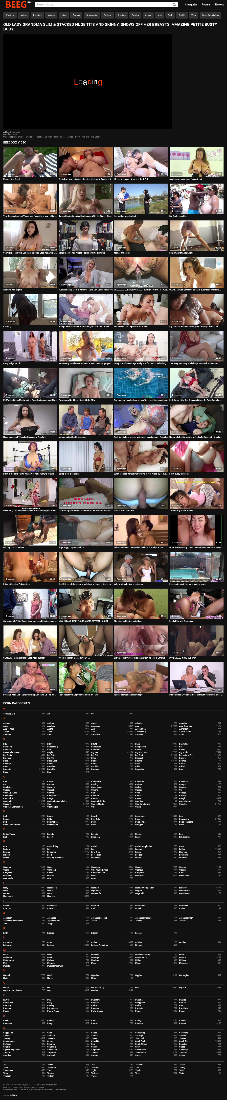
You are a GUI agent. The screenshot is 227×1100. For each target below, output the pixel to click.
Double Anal (140, 822)
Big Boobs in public (177, 216)
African (50, 723)
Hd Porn (13, 1095)
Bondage (7, 764)
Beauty (182, 749)
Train (181, 1073)
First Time (95, 852)
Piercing (7, 1005)
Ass (93, 732)
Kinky (5, 933)
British (182, 766)
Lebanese (7, 945)
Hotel (49, 893)
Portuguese (52, 1008)
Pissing (50, 1005)
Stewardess (140, 1050)
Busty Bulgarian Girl (12, 363)
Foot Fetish (96, 855)
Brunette (7, 769)
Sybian (148, 15)
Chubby (6, 790)
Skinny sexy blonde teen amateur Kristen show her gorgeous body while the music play (86, 363)
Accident (7, 723)
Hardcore (183, 888)
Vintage (51, 15)
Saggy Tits (18, 137)
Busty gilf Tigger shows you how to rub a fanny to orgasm (28, 474)
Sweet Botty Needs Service (181, 510)
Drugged (139, 825)
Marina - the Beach (11, 179)
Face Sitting (52, 846)
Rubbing (139, 1023)
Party (49, 1003)
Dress (93, 825)
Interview (7, 908)
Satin (49, 1033)
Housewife (96, 893)
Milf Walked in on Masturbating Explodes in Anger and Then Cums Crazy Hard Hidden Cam (30, 400)
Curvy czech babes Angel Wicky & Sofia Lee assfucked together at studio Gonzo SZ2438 (141, 363)
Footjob (138, 855)
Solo (93, 1044)
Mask (49, 957)
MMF (49, 955)
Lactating (7, 942)
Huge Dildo (140, 893)
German (76, 15)
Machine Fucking (143, 955)
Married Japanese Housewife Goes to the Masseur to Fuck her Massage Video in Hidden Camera (86, 510)
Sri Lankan (52, 1050)
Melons (50, 960)
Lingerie (139, 945)
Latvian (138, 942)
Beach (138, 749)
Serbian (94, 1035)
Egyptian (95, 834)
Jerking (138, 921)
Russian (182, 1023)
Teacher (139, 1065)
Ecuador (51, 834)
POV (49, 1000)
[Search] (174, 5)
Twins (94, 1076)
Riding (138, 1020)
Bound (6, 766)
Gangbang (95, 867)
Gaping (138, 867)
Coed (137, 793)
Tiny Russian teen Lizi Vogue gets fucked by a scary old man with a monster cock (30, 216)
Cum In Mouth (97, 804)
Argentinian (140, 729)
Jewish (182, 921)
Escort (50, 837)
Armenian (183, 729)
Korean (138, 933)
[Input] (106, 4)
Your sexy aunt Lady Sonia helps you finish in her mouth (194, 363)
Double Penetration (11, 825)
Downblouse (52, 825)
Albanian (139, 723)
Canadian (183, 781)
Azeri (181, 734)
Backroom (7, 747)
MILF (5, 955)
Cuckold (7, 804)
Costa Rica (8, 798)
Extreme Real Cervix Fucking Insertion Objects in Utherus (139, 658)
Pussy (182, 1011)
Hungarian (8, 896)
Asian (49, 732)
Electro (138, 834)
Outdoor (95, 990)
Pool (181, 1005)
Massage (95, 957)
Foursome (183, 855)
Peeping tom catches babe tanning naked (187, 584)
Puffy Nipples (97, 1011)
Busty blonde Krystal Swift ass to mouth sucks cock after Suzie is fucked (196, 695)
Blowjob (138, 761)
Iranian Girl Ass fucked (124, 510)
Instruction (140, 906)
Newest (219, 4)
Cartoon (50, 784)
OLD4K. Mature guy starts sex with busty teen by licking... (195, 290)
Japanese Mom (186, 918)
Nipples (138, 975)
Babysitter (183, 744)
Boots (93, 764)
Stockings (30, 137)
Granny (50, 875)
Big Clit (182, 15)
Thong (182, 1067)
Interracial (183, 906)
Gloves (50, 873)
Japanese (51, 918)
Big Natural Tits (186, 755)
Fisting (138, 852)
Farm (181, 846)
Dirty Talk (95, 819)
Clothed (50, 793)
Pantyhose (8, 1003)
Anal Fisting (8, 729)
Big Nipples (8, 758)
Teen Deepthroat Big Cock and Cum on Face (78, 695)
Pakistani (37, 15)
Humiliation (184, 893)
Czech (138, 807)
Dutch (182, 825)
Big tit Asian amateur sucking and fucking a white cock (193, 326)
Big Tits (85, 137)
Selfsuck (51, 1035)
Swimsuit (51, 1055)
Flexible (6, 855)
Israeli (138, 908)
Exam (137, 837)
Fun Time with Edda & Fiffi (181, 253)
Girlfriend (51, 870)
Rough (50, 1023)
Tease (182, 1065)
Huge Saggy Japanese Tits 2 (71, 547)
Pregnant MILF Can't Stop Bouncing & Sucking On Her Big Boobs (30, 695)
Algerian (183, 723)
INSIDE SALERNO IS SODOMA (182, 658)
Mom (93, 963)
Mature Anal (8, 960)
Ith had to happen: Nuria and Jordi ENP (131, 179)
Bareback (7, 749)
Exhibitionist (184, 837)
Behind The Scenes (11, 752)
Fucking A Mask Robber (13, 547)
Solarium (51, 1044)
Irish (160, 15)
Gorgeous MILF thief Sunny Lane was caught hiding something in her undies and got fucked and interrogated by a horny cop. (30, 621)
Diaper (6, 819)
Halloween (52, 888)
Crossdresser (185, 801)
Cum (49, 804)
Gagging (7, 867)
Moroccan (183, 963)
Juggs (50, 923)
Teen (193, 15)
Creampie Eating (98, 801)
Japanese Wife (53, 921)
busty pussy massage (179, 474)
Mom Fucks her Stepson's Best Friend (130, 326)
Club (93, 793)
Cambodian (96, 781)
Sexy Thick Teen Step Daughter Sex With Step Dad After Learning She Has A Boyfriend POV (30, 253)
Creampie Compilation (57, 801)
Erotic (5, 837)
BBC (5, 744)
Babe (137, 744)
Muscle (6, 966)
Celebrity (7, 787)
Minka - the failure (122, 253)
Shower (182, 1038)
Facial (94, 846)
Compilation (52, 795)
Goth (181, 873)
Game (49, 867)
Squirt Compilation (210, 15)
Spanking (51, 1047)
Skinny (50, 1041)
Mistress (51, 963)
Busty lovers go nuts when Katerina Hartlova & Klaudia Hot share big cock (86, 179)
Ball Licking (52, 747)
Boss (137, 764)
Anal (137, 726)
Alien (5, 726)
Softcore (7, 1044)
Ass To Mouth (185, 732)
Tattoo (50, 1065)
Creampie (7, 801)
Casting (94, 784)
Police (94, 1005)
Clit (180, 790)
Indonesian (52, 906)
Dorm (93, 822)
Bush (170, 15)
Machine (95, 955)
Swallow (183, 1052)
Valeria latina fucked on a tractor (128, 584)
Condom (95, 795)
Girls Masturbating (99, 870)
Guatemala (8, 878)
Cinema (94, 790)
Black (5, 761)
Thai (137, 1067)
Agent (94, 723)
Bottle (182, 764)
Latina (64, 15)
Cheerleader (96, 787)
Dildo (49, 819)
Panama (139, 1000)
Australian (95, 734)
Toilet (181, 1070)
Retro (93, 1020)
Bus (181, 769)
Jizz (5, 923)
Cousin (138, 798)
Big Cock (139, 755)
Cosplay (135, 15)
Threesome (8, 1070)
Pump (138, 1011)
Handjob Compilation (144, 888)
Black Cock (52, 761)
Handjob (95, 888)
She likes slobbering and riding (127, 621)
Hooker (6, 893)
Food (49, 855)
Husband (51, 896)
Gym (49, 878)
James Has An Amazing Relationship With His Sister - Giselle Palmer (86, 216)
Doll (5, 822)
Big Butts (51, 755)
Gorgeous (139, 873)
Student (94, 1052)
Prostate (139, 1008)
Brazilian (95, 766)
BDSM (94, 744)
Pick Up (182, 1003)
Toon (5, 1073)
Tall (4, 1065)
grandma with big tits (12, 290)
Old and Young (97, 987)
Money (138, 963)
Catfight (138, 784)
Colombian (8, 795)
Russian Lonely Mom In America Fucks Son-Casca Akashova (86, 290)
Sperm (94, 1047)
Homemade (59, 137)
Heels (5, 890)
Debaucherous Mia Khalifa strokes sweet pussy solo (82, 253)
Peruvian (95, 1003)
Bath (49, 749)
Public (6, 1011)
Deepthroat (140, 816)
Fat (48, 849)
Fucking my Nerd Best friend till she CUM (77, 400)
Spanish (6, 1047)
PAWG (6, 1000)
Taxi (93, 1065)
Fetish (182, 849)
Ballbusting (96, 747)
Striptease (51, 1052)
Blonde (94, 761)
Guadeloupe (184, 875)
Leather (182, 942)
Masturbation (141, 957)
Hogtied (138, 890)
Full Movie (95, 858)
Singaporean (9, 1041)
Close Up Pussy (10, 793)
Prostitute (183, 1008)
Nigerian (95, 975)
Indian (6, 906)
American (95, 726)
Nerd (49, 975)
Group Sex (140, 875)
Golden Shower (98, 873)
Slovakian (95, 1041)
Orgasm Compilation (12, 990)
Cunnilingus (52, 807)
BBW (49, 744)
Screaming (140, 1033)
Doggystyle (184, 819)
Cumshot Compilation (13, 807)
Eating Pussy (9, 834)
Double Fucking (186, 822)
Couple (94, 798)
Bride (137, 766)
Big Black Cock (142, 752)
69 (92, 714)
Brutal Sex (51, 769)
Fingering (51, 852)
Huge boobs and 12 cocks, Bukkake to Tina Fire (24, 437)
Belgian (50, 752)
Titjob (137, 1070)
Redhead (51, 1020)
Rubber (94, 1023)
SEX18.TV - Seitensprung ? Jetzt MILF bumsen (24, 658)
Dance (50, 816)
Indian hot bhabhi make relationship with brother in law (138, 547)
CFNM (50, 781)
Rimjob (182, 1020)
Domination (52, 822)
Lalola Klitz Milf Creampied (181, 621)
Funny (138, 858)
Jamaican (7, 918)
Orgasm (182, 987)
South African (141, 1044)
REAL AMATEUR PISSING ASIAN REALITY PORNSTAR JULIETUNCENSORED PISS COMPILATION (141, 290)
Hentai (50, 890)
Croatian (139, 801)
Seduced (7, 1035)
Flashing (107, 15)
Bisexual (139, 758)
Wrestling (10, 15)
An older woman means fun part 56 (74, 658)
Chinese (183, 787)
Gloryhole (7, 873)
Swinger (95, 1055)
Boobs (39, 137)
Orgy (49, 990)
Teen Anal (51, 1067)
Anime (50, 729)
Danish (94, 816)
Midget (138, 960)
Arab (93, 729)
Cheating (122, 15)
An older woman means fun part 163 (185, 179)
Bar (180, 747)
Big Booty (7, 755)
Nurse (50, 978)
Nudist (6, 978)
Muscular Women (55, 966)
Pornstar (7, 1008)
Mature (24, 15)
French (6, 858)
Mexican (95, 960)
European (95, 837)
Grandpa (7, 875)
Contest (138, 795)
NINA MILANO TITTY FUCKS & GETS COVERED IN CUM (83, 621)
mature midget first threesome (72, 437)
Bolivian (182, 761)
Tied (49, 1070)
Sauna (94, 1033)
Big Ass (94, 752)
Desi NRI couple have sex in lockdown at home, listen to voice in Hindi (86, 584)
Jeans (94, 921)
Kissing (50, 933)
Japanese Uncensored (13, 921)
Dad (5, 816)
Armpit (6, 732)
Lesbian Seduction (99, 945)
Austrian (139, 734)
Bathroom (95, 749)
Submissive (140, 1052)
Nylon (93, 978)
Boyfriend (51, 766)
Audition (7, 734)
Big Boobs (95, 137)
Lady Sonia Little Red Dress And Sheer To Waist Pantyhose (195, 400)
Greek (94, 875)
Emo (181, 834)
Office (6, 987)
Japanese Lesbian (99, 918)
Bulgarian (139, 769)
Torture (94, 1073)
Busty (77, 137)
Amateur (48, 137)
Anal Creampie (185, 726)
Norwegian (184, 975)
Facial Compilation (143, 846)
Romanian (7, 1023)
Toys (137, 1073)
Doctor (138, 819)
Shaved (182, 1035)
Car (4, 784)
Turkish (50, 1076)
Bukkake (95, 769)
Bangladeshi (140, 747)
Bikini (93, 758)
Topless (50, 1073)
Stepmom (95, 1050)
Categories (191, 4)
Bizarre (182, 758)
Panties (182, 1000)
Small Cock (140, 1041)
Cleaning (7, 326)
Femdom (139, 849)
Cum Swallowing (142, 804)
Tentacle (95, 1067)
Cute (93, 807)
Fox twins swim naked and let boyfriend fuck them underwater (141, 400)
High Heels (96, 890)
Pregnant (95, 1008)
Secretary (183, 1033)
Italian (182, 908)
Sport (137, 1047)
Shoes (94, 1038)
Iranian (50, 908)
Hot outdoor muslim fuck (125, 216)
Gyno (93, 878)
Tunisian (7, 1076)
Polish (138, 1005)
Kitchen (94, 933)
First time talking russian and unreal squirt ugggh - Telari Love (141, 437)
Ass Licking (140, 732)
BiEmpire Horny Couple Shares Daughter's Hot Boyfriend (84, 326)
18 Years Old (91, 15)
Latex (49, 942)
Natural (6, 975)
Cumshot (183, 804)
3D (48, 714)
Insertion (95, 906)
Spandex (183, 1044)
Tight (93, 1070)
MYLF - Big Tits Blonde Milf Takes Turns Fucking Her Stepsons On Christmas (30, 510)
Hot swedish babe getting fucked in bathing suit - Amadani (195, 437)
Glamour (139, 870)
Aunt (49, 734)
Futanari (183, 858)
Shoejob (51, 1038)
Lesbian (50, 945)
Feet (93, 849)
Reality (6, 1020)
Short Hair (139, 1038)
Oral (137, 987)
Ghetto (6, 870)
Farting (6, 849)
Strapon (6, 1052)
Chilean (138, 787)
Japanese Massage (144, 918)
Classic (138, 790)
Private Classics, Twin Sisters (16, 584)
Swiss (138, 1055)
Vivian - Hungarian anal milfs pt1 (128, 695)
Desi (181, 816)
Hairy (5, 888)
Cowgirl (182, 798)
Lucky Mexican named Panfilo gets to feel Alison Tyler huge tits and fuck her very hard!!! (141, 474)
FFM (5, 846)
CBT (5, 781)
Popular (206, 4)
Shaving (6, 1038)
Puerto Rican (53, 1011)
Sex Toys (139, 1035)
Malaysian (7, 957)
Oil (48, 987)
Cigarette (51, 790)
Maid (181, 955)
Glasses (182, 870)
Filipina (6, 852)
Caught (182, 784)
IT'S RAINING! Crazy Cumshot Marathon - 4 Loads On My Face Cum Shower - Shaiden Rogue (196, 547)
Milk (5, 963)
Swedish (7, 1055)
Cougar (50, 798)
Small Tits (183, 1041)
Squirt (182, 1047)
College (182, 793)
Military (182, 960)
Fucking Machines (55, 858)
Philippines (140, 1003)
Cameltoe (139, 781)
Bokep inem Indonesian (69, 474)
